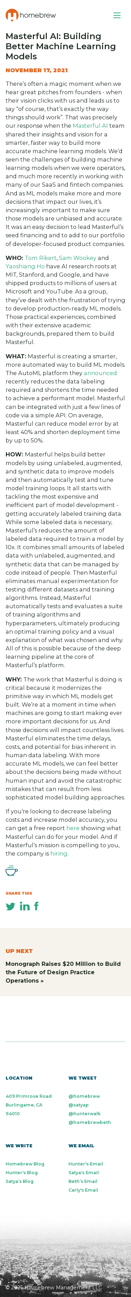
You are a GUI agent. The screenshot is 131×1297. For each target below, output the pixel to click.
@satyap (78, 1105)
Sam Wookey (77, 257)
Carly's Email (83, 1190)
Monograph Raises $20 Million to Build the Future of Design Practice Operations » (63, 972)
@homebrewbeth (89, 1122)
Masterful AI (90, 125)
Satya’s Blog (20, 1181)
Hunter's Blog (22, 1172)
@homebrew (84, 1096)
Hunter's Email (85, 1163)
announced (100, 373)
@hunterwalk (84, 1113)
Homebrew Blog (25, 1163)
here (73, 828)
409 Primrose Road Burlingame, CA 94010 (29, 1105)
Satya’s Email (83, 1172)
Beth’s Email (82, 1181)
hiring (58, 853)
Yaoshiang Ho (25, 266)
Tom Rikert (41, 257)
